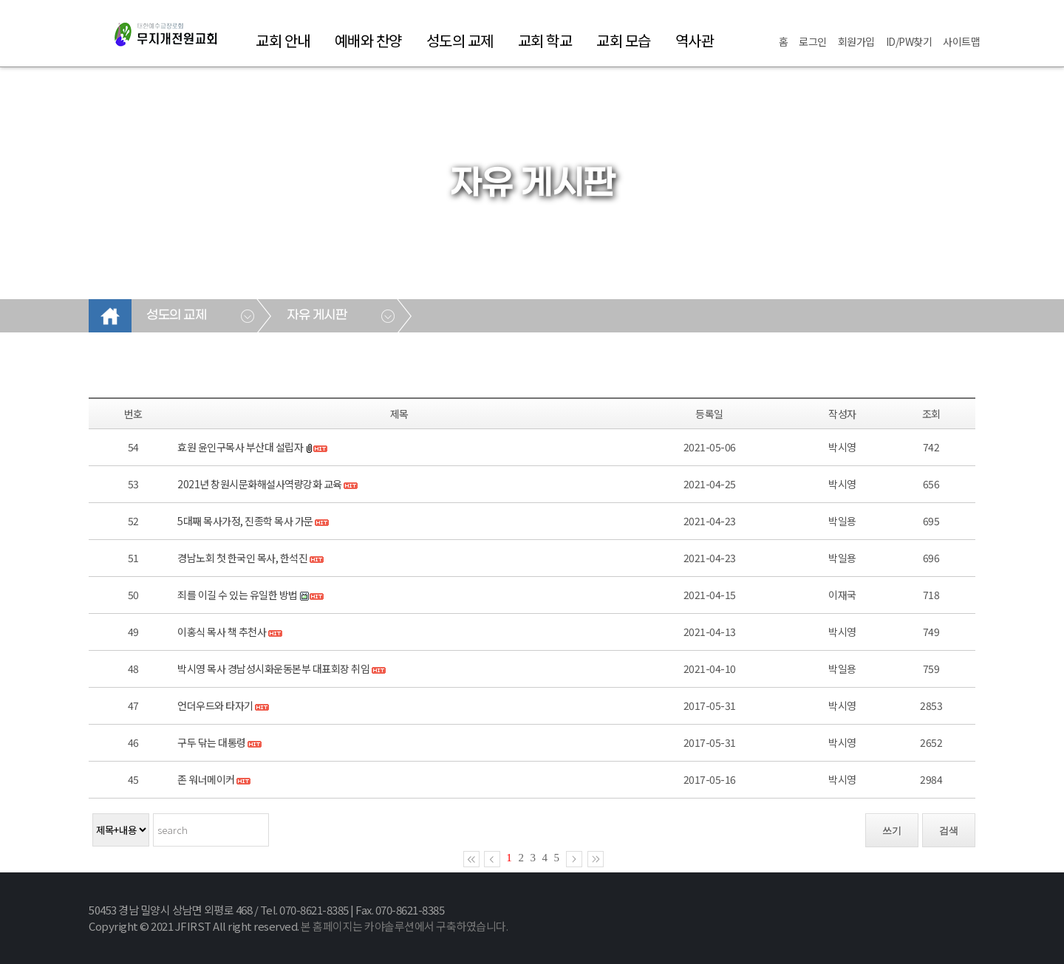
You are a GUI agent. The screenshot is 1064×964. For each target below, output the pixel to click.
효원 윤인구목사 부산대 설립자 (240, 447)
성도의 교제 (460, 40)
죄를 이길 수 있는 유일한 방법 (237, 594)
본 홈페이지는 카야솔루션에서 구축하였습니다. (404, 926)
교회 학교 (545, 40)
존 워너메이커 (206, 779)
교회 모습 (623, 40)
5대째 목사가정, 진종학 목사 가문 (245, 520)
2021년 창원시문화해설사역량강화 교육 (259, 483)
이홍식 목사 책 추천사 (221, 631)
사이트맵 (961, 41)
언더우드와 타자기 (215, 705)
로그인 (813, 41)
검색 (948, 830)
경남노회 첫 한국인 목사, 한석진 (242, 557)
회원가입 (856, 41)
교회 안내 (283, 40)
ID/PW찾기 (909, 41)
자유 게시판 (317, 315)
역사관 (695, 40)
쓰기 (891, 830)
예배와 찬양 (368, 40)
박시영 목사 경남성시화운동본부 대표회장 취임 (273, 668)
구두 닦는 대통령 (211, 742)
